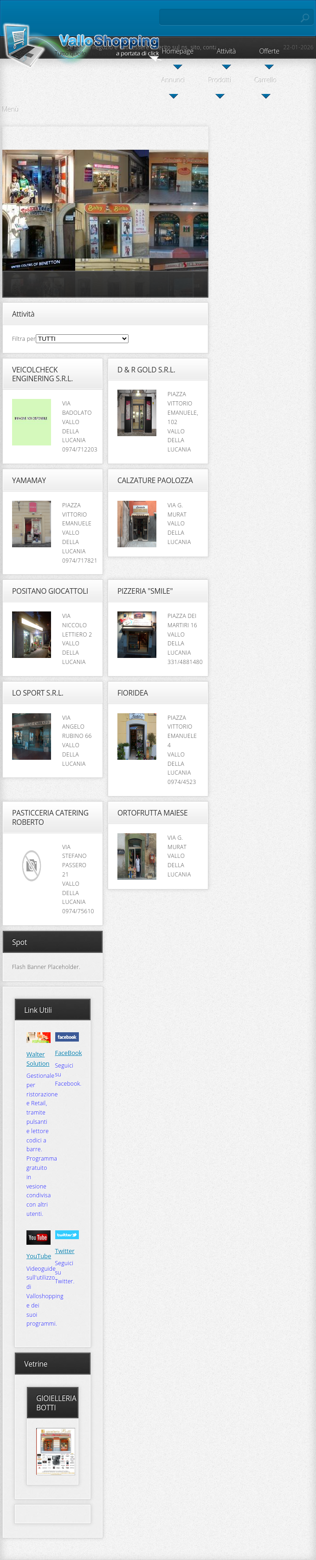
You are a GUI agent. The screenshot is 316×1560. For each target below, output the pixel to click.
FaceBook (68, 1053)
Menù (10, 109)
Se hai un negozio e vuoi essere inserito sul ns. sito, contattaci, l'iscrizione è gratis (177, 47)
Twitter (65, 1251)
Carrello (266, 80)
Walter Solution (38, 1059)
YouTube (38, 1256)
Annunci (173, 80)
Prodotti (219, 80)
